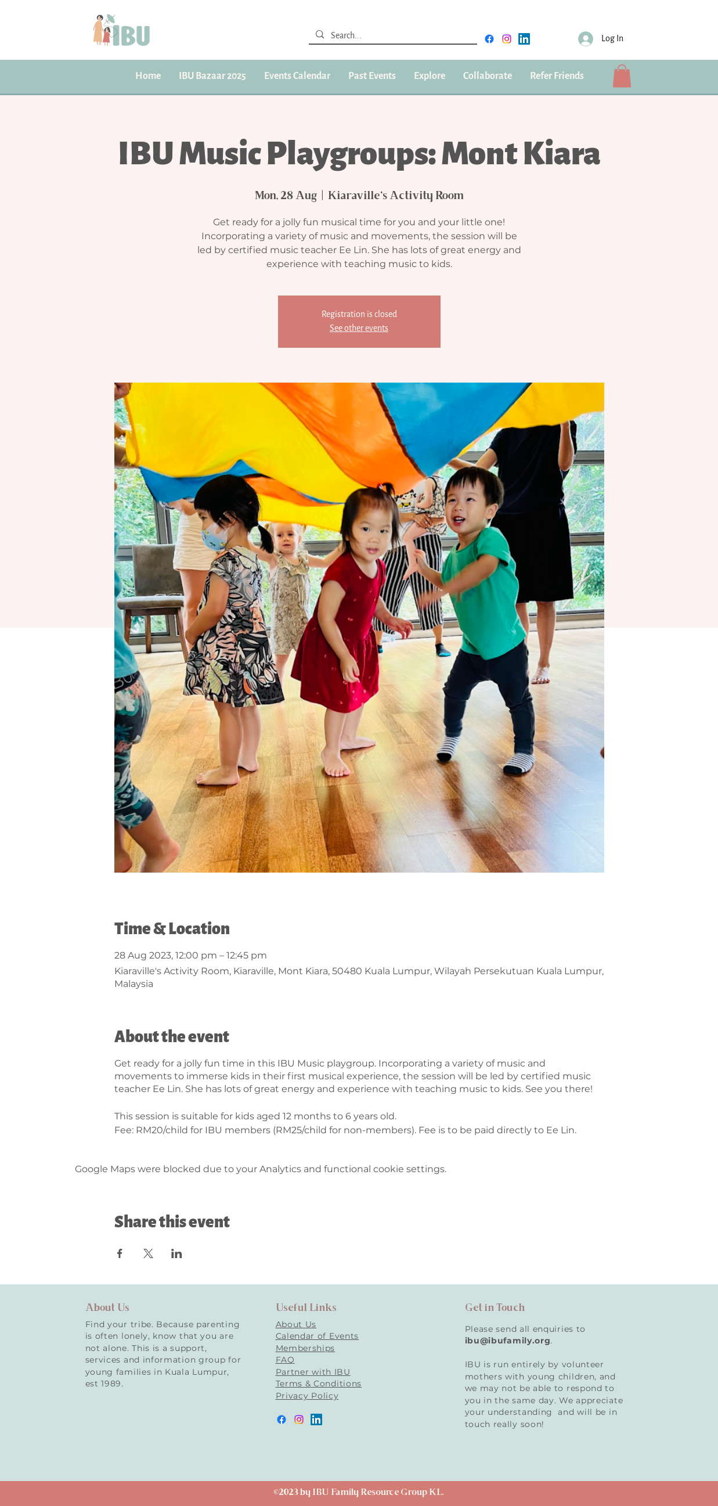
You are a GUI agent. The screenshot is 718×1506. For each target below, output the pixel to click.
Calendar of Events (317, 1336)
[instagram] (507, 39)
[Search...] (392, 36)
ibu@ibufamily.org (508, 1340)
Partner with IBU (313, 1372)
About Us (296, 1324)
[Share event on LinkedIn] (176, 1253)
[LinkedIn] (524, 39)
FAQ (285, 1359)
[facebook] (489, 39)
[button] (372, 76)
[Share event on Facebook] (119, 1253)
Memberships (305, 1348)
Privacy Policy (307, 1395)
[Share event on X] (148, 1253)
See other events (359, 328)
